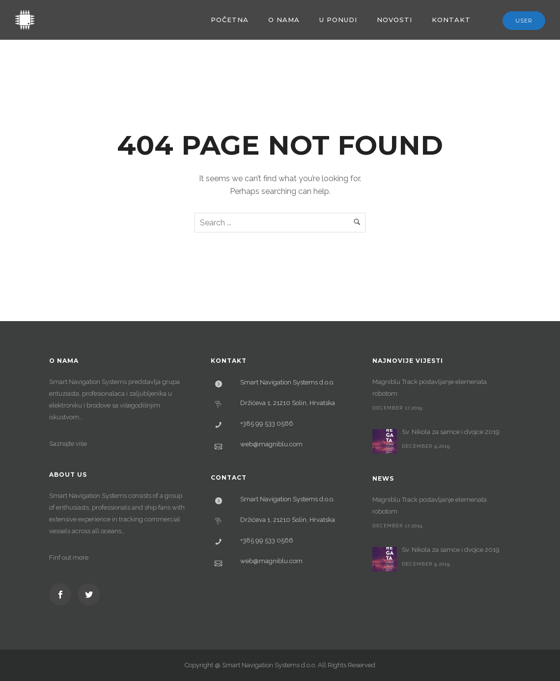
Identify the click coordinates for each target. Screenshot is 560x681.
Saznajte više (68, 443)
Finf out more (68, 557)
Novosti (394, 20)
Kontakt (451, 20)
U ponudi (338, 20)
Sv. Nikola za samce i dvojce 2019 (451, 432)
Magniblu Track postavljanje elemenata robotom (429, 387)
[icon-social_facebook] (62, 594)
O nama (284, 20)
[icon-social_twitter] (89, 594)
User (523, 20)
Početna (230, 20)
